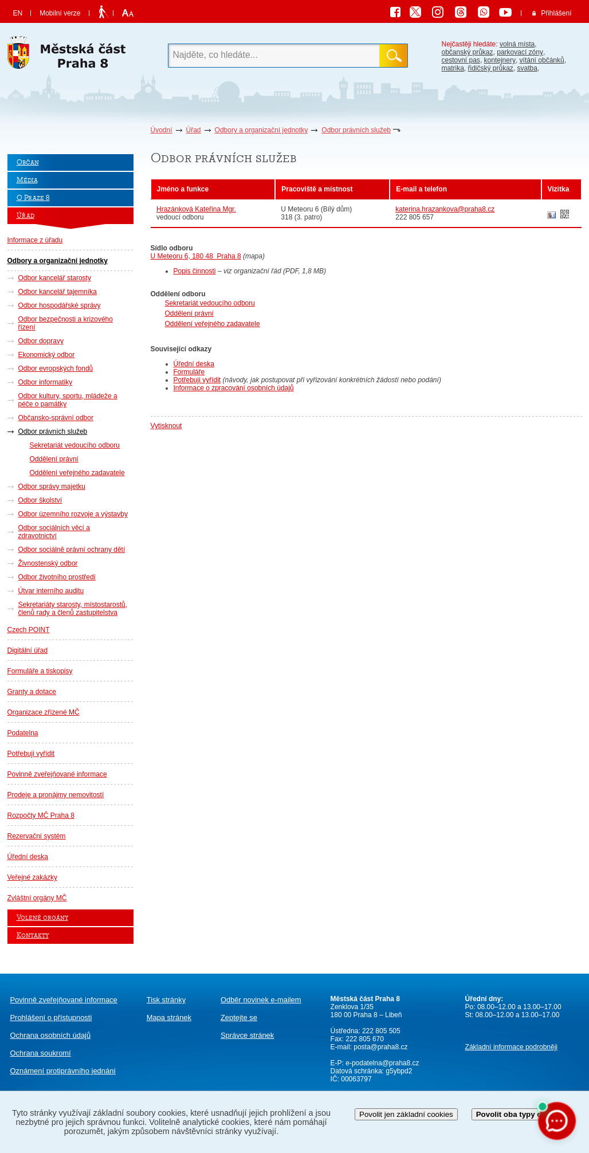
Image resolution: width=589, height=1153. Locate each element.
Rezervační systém (36, 836)
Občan (28, 162)
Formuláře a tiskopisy (40, 671)
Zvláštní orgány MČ (37, 898)
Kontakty (33, 935)
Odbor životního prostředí (57, 577)
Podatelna (22, 733)
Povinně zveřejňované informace (57, 774)
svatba (527, 68)
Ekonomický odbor (46, 355)
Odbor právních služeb (356, 130)
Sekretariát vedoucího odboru (75, 445)
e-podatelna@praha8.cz (381, 1063)
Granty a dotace (31, 692)
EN (18, 13)
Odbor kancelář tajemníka (57, 292)
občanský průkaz (467, 52)
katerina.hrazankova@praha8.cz (444, 209)
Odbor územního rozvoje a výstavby (73, 514)
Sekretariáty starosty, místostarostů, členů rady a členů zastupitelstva (73, 609)
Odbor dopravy (41, 341)
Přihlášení (556, 13)
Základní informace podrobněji (511, 1047)
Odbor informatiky (45, 382)
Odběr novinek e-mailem (261, 999)
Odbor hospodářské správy (59, 305)
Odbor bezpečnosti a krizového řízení (65, 323)
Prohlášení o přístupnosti (51, 1017)
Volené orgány (42, 917)
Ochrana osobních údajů (50, 1035)
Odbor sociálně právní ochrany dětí (71, 550)
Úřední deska (27, 857)
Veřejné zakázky (32, 877)
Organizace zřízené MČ (43, 712)
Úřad (193, 130)
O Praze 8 (33, 198)
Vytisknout (166, 426)
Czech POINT (28, 630)
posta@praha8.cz (380, 1047)
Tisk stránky (166, 999)
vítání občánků (542, 60)
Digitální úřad (27, 650)
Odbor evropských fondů (55, 368)
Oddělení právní (54, 459)
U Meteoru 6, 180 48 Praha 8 (196, 256)
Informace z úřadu (35, 240)
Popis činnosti (195, 271)
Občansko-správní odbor (55, 418)
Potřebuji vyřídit (31, 754)
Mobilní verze (60, 13)
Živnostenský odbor (48, 563)
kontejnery (500, 60)
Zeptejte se (239, 1017)
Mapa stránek (169, 1017)
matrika (453, 68)
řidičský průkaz (490, 68)
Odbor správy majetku (51, 487)
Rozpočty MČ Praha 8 (40, 815)
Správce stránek (247, 1035)
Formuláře (189, 372)
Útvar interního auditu (51, 591)
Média (27, 180)
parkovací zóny (520, 52)
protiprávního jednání (63, 1070)
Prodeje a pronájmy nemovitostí (55, 795)
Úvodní (161, 130)
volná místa (517, 44)
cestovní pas (461, 60)
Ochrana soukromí (40, 1053)
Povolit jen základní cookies (406, 1114)
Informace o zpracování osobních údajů (234, 388)
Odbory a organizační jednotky (261, 130)
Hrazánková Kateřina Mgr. (196, 209)
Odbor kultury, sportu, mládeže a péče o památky (67, 400)
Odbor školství (40, 500)
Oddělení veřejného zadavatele (77, 473)
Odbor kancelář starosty (54, 278)
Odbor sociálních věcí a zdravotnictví (54, 532)
